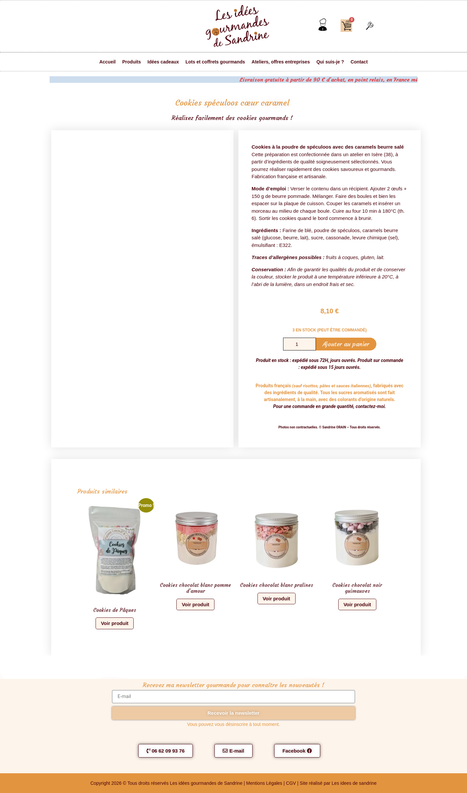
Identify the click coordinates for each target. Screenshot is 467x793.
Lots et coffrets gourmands (215, 61)
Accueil (107, 61)
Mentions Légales (265, 783)
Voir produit (114, 623)
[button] (370, 26)
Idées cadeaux (163, 61)
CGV (291, 783)
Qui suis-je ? (330, 61)
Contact (358, 61)
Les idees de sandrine (354, 783)
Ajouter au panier (345, 344)
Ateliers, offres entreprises (281, 61)
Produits (131, 61)
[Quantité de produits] (299, 344)
